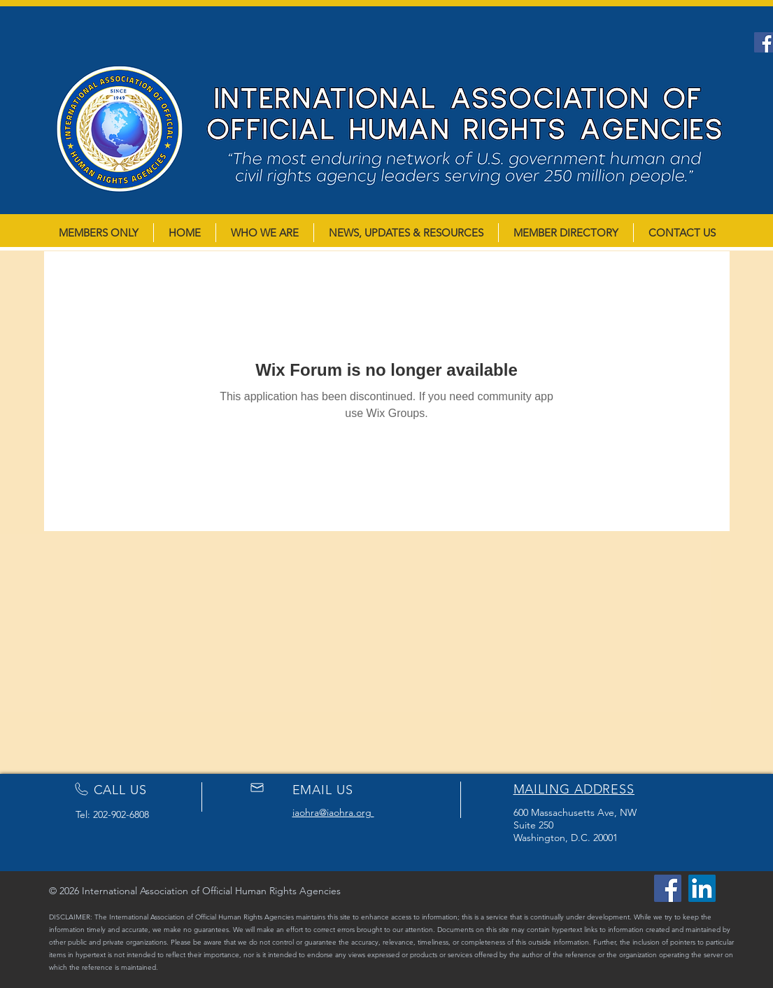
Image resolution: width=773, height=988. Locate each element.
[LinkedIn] (702, 888)
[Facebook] (667, 888)
